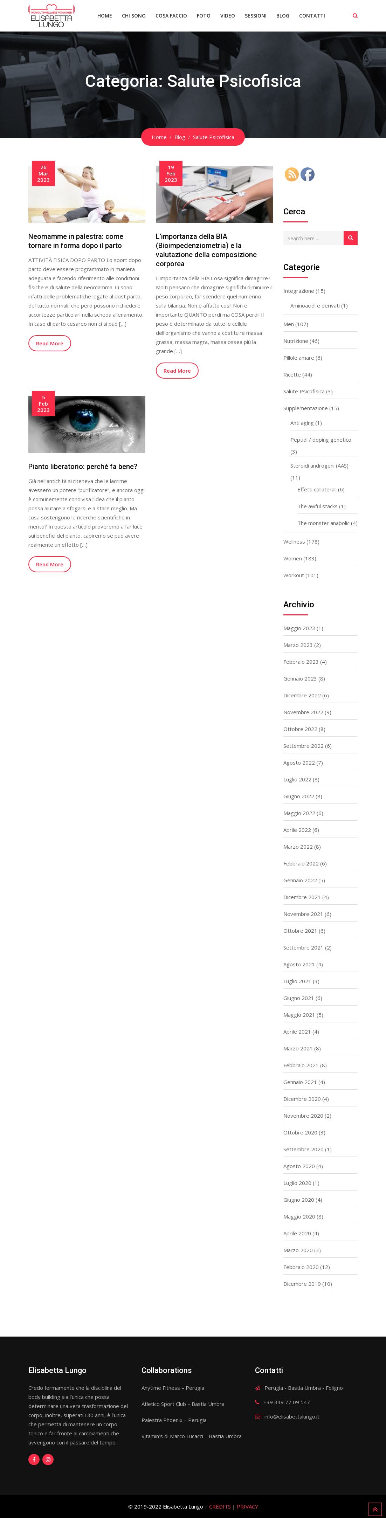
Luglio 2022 (297, 779)
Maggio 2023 (299, 628)
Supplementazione (305, 408)
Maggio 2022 (299, 812)
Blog (282, 15)
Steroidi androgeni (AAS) (319, 465)
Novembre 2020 (303, 1115)
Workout (293, 575)
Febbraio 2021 (301, 1065)
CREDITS (220, 1506)
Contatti (312, 15)
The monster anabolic (323, 522)
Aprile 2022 (297, 829)
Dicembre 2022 (302, 695)
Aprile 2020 (297, 1233)
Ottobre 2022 (300, 728)
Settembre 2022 (303, 745)
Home (104, 15)
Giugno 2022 (298, 796)
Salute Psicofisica (304, 391)
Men (288, 323)
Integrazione (298, 290)
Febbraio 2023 (301, 661)
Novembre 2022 (303, 712)
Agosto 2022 (299, 762)
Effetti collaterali (317, 489)
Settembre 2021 (303, 947)
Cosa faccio (171, 15)
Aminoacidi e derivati (315, 305)
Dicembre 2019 (302, 1283)
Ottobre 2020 (300, 1132)
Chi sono (134, 15)
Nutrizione (295, 340)
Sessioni (256, 15)
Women (292, 558)
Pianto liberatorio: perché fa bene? (82, 466)
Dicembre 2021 (302, 897)
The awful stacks (317, 506)
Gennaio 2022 (300, 880)
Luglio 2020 (297, 1182)
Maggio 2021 (299, 1014)
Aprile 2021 (297, 1031)
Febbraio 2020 (301, 1266)
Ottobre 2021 (300, 930)
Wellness (294, 541)
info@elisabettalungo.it (291, 1416)
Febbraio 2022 (301, 863)
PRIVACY (247, 1506)
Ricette (292, 374)
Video (227, 15)
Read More (49, 343)
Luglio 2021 (297, 981)
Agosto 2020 (299, 1165)
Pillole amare (298, 357)
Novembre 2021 (303, 913)
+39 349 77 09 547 (286, 1402)
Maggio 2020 (299, 1216)
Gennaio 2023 (300, 678)
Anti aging (302, 422)
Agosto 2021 (299, 964)
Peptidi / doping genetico (320, 439)
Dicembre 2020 (302, 1098)
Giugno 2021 (298, 997)
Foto (204, 15)
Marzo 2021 (298, 1048)
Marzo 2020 (298, 1250)
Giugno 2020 (298, 1199)
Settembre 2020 (303, 1149)
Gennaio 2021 (300, 1081)
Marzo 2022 (298, 846)
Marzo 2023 (298, 644)
